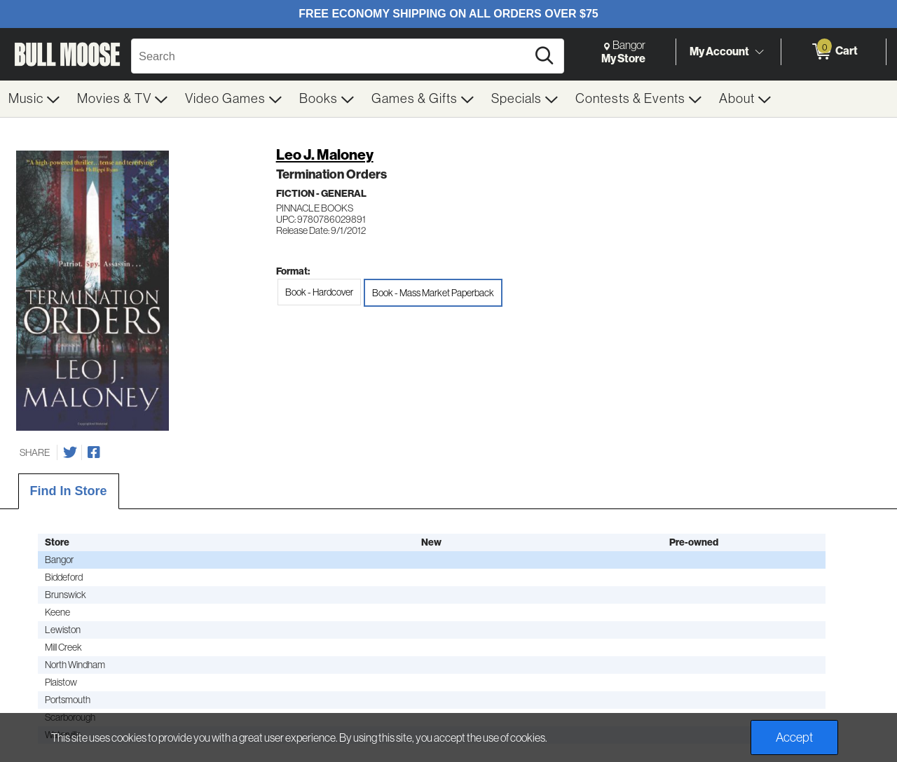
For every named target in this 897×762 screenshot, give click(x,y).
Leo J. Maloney (325, 154)
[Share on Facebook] (94, 452)
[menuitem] (34, 99)
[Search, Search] (331, 56)
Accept (794, 737)
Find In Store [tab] (68, 491)
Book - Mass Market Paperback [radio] (433, 292)
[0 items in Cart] (833, 51)
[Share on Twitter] (70, 452)
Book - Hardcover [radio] (319, 292)
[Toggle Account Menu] (759, 52)
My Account (719, 51)
